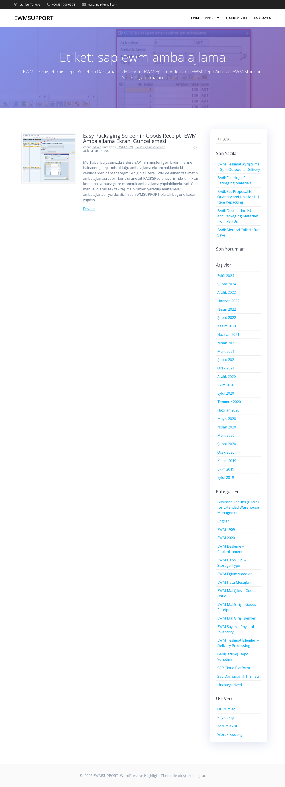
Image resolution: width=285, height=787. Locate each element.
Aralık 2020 (226, 376)
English (223, 521)
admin (96, 147)
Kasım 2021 (226, 326)
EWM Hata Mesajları (234, 582)
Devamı (89, 208)
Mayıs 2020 (226, 418)
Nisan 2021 (226, 342)
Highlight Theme (158, 775)
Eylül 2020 (225, 393)
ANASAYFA (262, 18)
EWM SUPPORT (203, 18)
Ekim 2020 (225, 385)
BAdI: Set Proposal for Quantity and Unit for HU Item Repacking (238, 197)
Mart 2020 (225, 435)
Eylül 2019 (225, 477)
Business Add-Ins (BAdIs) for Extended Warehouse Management (238, 507)
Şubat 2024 (226, 283)
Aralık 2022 (226, 292)
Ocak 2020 (225, 452)
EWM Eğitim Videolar (150, 147)
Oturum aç (226, 709)
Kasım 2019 (226, 460)
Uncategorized (229, 684)
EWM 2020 (226, 537)
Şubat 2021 (226, 359)
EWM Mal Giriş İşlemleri (236, 618)
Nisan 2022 (226, 309)
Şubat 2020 (226, 443)
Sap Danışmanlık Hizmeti (238, 676)
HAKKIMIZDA (237, 18)
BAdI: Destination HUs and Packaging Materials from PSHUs (238, 216)
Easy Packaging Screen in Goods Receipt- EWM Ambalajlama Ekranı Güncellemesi (140, 138)
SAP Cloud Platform (233, 667)
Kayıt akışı (225, 717)
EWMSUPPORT (34, 18)
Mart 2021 (225, 351)
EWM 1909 (125, 147)
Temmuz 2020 (229, 401)
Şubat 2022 (226, 317)
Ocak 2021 (225, 368)
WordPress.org (229, 734)
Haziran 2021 (228, 334)
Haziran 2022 (228, 300)
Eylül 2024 (225, 275)
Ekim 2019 (225, 469)
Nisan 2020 (226, 427)
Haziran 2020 (228, 410)
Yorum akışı (227, 726)
